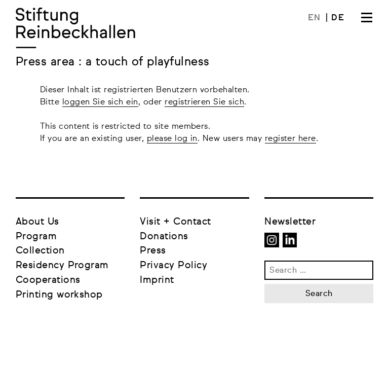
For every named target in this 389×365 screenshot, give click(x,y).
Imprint (157, 280)
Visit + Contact (175, 222)
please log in (172, 139)
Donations (164, 236)
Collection (40, 251)
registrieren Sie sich (204, 102)
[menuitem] (318, 18)
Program (36, 236)
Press (153, 251)
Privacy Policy (173, 265)
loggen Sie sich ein (100, 102)
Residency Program (62, 265)
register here (290, 139)
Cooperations (48, 280)
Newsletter (290, 222)
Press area (47, 62)
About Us (37, 222)
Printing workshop (59, 295)
